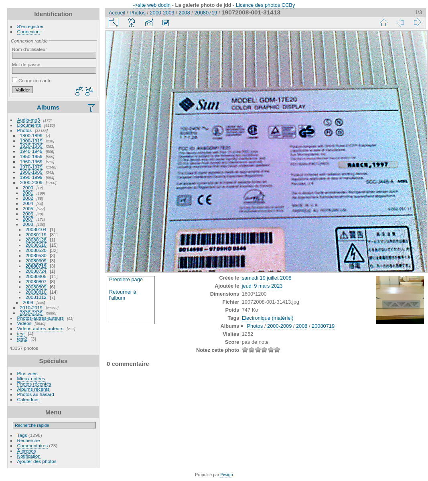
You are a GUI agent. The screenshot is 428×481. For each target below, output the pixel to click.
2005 (28, 208)
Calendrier (28, 399)
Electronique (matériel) (268, 318)
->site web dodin (152, 5)
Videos (24, 323)
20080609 (36, 260)
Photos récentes (34, 383)
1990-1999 (31, 177)
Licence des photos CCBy (265, 5)
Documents (29, 125)
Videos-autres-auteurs (40, 328)
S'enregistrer (30, 26)
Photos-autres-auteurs (40, 318)
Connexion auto (32, 80)
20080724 (36, 271)
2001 (28, 192)
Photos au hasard (35, 394)
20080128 (36, 239)
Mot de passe (26, 64)
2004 (28, 203)
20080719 (36, 265)
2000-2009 (31, 182)
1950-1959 (31, 156)
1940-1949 (31, 151)
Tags (22, 435)
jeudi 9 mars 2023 (262, 286)
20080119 (36, 234)
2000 (28, 187)
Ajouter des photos (37, 461)
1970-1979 (31, 166)
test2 (22, 338)
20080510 (36, 245)
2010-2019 (31, 307)
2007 (28, 218)
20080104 (36, 229)
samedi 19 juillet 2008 (267, 278)
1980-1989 (31, 172)
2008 (28, 224)
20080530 (36, 255)
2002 (28, 198)
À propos (26, 450)
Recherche (28, 440)
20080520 (36, 250)
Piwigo (226, 474)
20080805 (36, 276)
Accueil (117, 13)
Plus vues (27, 373)
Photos (24, 130)
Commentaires (32, 445)
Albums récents (33, 389)
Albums (48, 107)
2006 (28, 213)
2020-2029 (31, 312)
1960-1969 (31, 161)
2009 (28, 302)
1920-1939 (31, 145)
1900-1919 (31, 140)
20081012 (36, 297)
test (21, 333)
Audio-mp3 (28, 119)
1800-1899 (31, 135)
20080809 (36, 286)
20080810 (36, 291)
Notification (29, 456)
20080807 (36, 281)
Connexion (28, 31)
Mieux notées (31, 378)
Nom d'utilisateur (29, 49)
